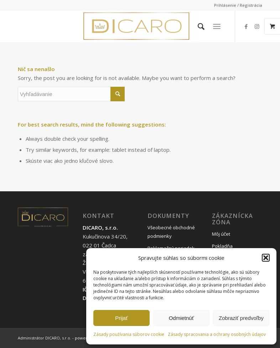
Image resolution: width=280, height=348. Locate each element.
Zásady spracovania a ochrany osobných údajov (217, 334)
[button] (265, 257)
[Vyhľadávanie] (197, 26)
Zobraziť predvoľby (241, 318)
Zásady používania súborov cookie (128, 334)
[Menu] (217, 26)
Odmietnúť (181, 318)
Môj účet (221, 234)
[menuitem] (236, 5)
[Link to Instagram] (257, 26)
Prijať (121, 318)
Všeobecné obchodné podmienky (171, 232)
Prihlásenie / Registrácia (238, 5)
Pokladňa (222, 246)
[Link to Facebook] (246, 26)
